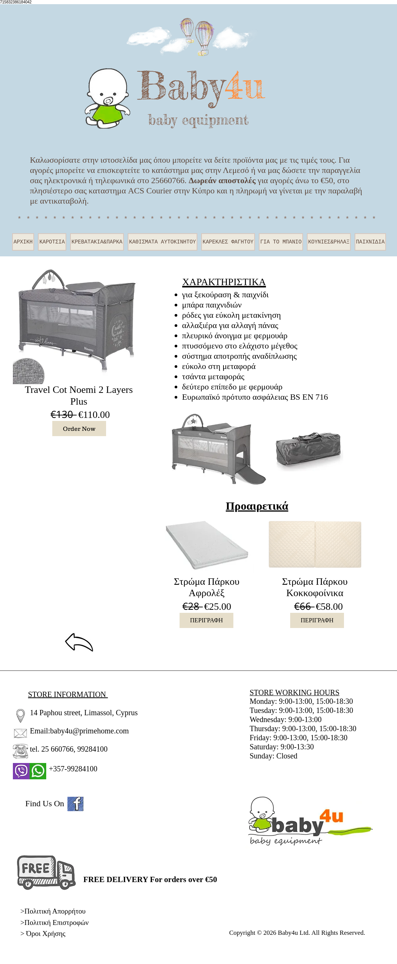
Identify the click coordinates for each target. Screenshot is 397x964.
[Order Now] (79, 428)
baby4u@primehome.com (89, 731)
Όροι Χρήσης (45, 933)
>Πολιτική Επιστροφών (54, 922)
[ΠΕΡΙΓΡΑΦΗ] (206, 620)
